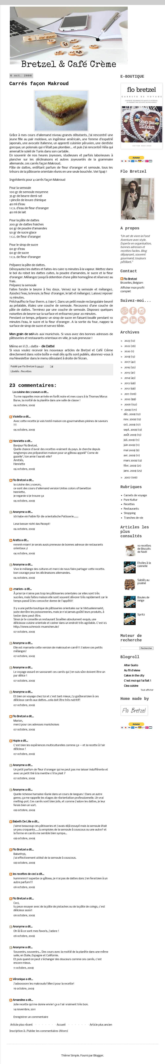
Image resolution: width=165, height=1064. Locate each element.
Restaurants (131, 508)
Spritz (141, 614)
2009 (127, 404)
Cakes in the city (134, 675)
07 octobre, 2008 (24, 631)
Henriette (18, 441)
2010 (127, 399)
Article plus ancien (101, 1024)
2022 (127, 346)
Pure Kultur (130, 499)
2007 (127, 477)
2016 (127, 367)
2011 (127, 394)
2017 (127, 362)
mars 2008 (130, 460)
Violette (18, 416)
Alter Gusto (131, 665)
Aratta (17, 540)
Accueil (61, 1024)
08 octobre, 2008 (24, 810)
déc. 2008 (130, 414)
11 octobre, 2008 (24, 968)
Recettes (26, 371)
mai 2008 (130, 450)
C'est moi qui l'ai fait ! (137, 680)
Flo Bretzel (19, 480)
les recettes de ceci (24, 874)
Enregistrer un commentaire (31, 1017)
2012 (127, 388)
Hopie (16, 740)
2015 (127, 372)
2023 (127, 341)
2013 (127, 383)
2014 (127, 378)
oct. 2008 (130, 424)
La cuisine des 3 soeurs (27, 392)
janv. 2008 (130, 470)
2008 (127, 409)
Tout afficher (147, 690)
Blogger (98, 1055)
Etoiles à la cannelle (144, 565)
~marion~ (18, 589)
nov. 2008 (130, 419)
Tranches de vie (133, 517)
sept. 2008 (130, 429)
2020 (127, 351)
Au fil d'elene (132, 670)
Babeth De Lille (22, 821)
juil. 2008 (129, 440)
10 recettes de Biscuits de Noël (144, 549)
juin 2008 (129, 445)
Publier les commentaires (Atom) (47, 1031)
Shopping (130, 513)
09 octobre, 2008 (24, 887)
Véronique (19, 979)
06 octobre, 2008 (24, 405)
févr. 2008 (130, 465)
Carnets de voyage (135, 495)
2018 (127, 356)
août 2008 (130, 435)
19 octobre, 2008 (24, 988)
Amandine (19, 1000)
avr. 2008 (130, 455)
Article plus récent (21, 1024)
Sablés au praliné (143, 582)
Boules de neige (143, 599)
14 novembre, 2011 (25, 1009)
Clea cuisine (131, 686)
